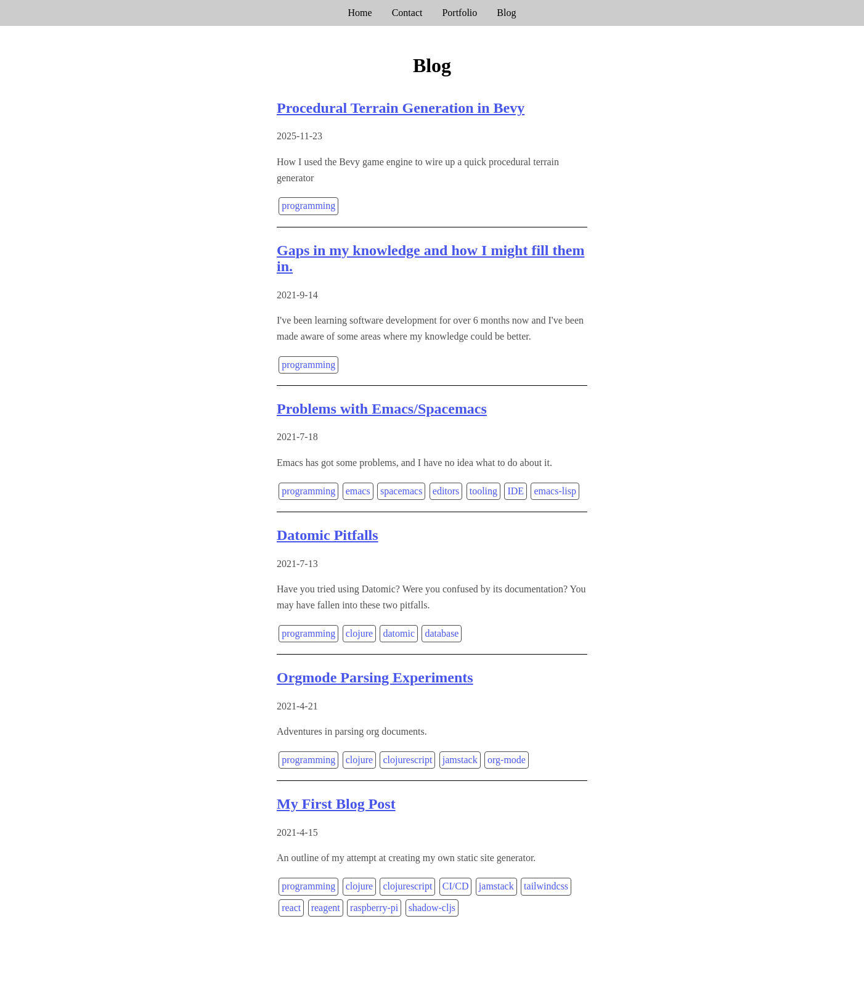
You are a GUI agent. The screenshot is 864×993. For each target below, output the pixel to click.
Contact (407, 12)
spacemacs (401, 491)
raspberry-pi (374, 907)
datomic (399, 633)
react (291, 907)
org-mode (506, 759)
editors (446, 491)
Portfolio (459, 12)
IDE (515, 491)
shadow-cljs (432, 907)
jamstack (460, 759)
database (441, 633)
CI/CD (455, 886)
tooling (483, 491)
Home (360, 12)
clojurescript (407, 759)
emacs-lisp (555, 491)
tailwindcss (546, 886)
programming (308, 205)
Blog (506, 12)
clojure (359, 633)
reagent (325, 907)
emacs (358, 491)
